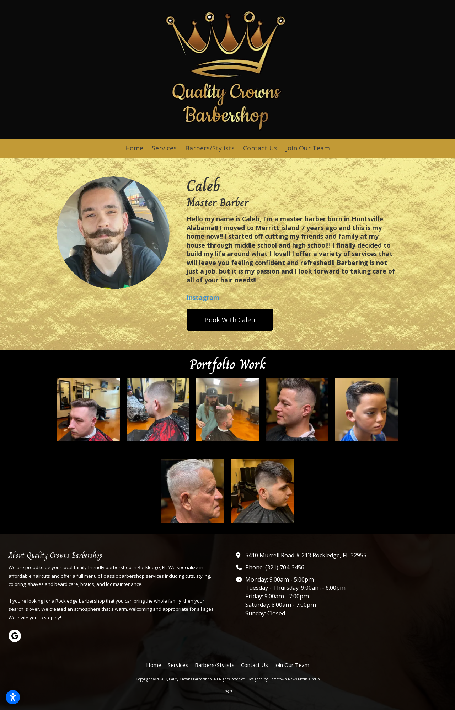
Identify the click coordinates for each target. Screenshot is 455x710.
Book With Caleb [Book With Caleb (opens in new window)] (229, 320)
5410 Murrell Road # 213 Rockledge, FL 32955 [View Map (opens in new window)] (305, 555)
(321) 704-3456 (284, 567)
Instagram (203, 297)
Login (227, 690)
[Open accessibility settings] (13, 697)
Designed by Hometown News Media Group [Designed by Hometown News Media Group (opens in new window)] (283, 679)
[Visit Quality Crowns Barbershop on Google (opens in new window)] (15, 636)
